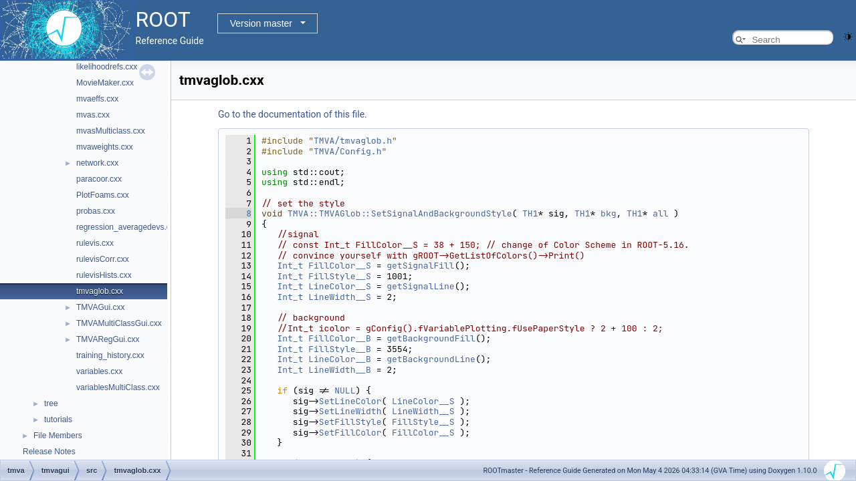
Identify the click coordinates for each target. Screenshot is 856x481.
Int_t (290, 265)
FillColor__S (339, 265)
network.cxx (97, 163)
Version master (261, 23)
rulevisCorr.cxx (102, 259)
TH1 (530, 213)
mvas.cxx (93, 115)
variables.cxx (99, 371)
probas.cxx (95, 211)
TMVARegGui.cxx (107, 339)
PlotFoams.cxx (102, 195)
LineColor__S (339, 286)
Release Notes (49, 451)
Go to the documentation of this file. (292, 114)
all (660, 213)
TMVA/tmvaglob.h (353, 140)
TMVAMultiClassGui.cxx (119, 323)
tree (51, 403)
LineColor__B (339, 359)
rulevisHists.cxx (104, 275)
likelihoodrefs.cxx (106, 66)
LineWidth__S (339, 297)
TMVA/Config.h (347, 151)
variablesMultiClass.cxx (118, 387)
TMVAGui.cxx (100, 307)
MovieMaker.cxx (105, 83)
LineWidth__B (339, 369)
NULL (344, 390)
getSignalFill (420, 265)
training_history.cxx (110, 355)
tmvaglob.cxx (99, 291)
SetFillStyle (350, 422)
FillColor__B (339, 338)
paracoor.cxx (99, 179)
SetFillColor (350, 432)
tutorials (58, 419)
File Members (57, 435)
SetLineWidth (350, 411)
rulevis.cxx (95, 243)
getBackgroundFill (431, 338)
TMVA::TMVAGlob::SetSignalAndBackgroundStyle (400, 213)
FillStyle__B (339, 349)
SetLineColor (350, 401)
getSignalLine (420, 286)
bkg (608, 213)
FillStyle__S (339, 276)
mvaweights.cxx (104, 147)
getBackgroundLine (431, 359)
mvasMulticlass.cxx (110, 131)
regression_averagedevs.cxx (127, 227)
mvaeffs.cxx (97, 99)
